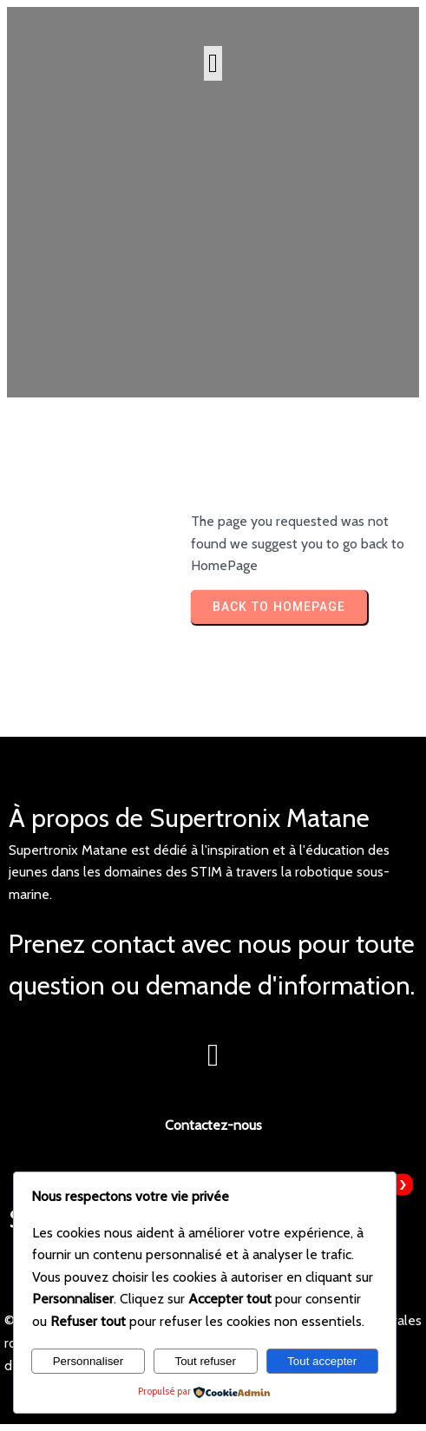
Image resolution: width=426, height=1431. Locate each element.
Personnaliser (88, 1361)
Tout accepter (322, 1361)
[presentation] (402, 1185)
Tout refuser (204, 1361)
